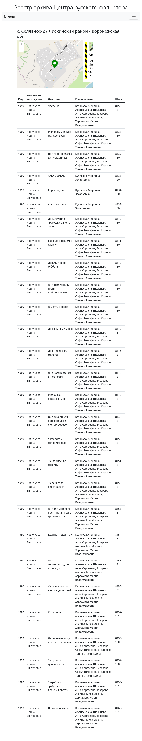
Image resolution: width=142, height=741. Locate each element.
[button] (55, 64)
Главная (10, 16)
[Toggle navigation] (133, 16)
